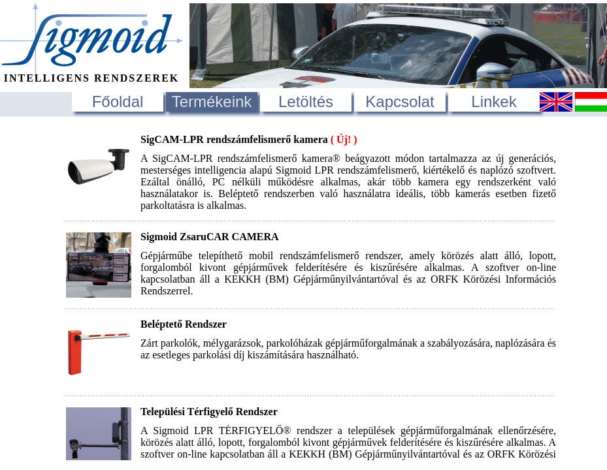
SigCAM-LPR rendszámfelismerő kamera (248, 139)
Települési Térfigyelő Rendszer (209, 411)
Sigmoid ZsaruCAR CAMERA (209, 236)
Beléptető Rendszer (183, 324)
